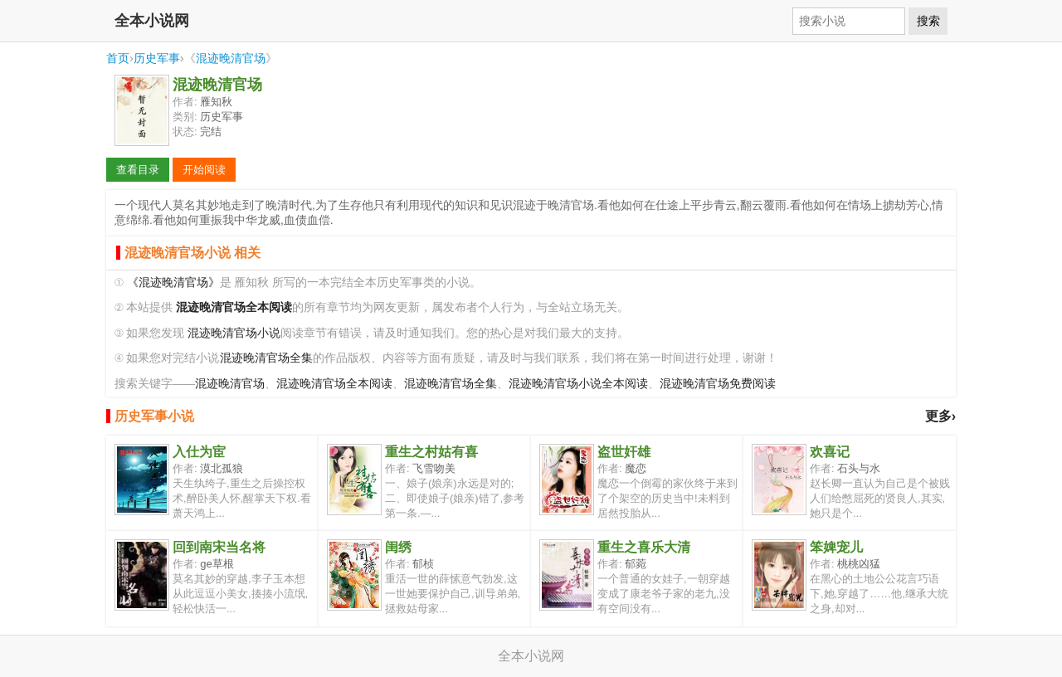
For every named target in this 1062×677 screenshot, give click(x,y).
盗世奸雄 (623, 452)
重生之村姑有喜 (431, 452)
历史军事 (157, 58)
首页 (117, 58)
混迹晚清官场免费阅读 (718, 383)
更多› (940, 416)
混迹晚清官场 (231, 58)
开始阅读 (204, 169)
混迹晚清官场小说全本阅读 (578, 383)
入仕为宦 (199, 452)
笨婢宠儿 (836, 547)
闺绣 (398, 547)
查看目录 (137, 169)
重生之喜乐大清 (643, 547)
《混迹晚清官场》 (173, 282)
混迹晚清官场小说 (234, 333)
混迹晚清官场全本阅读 (334, 383)
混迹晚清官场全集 (266, 358)
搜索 (928, 20)
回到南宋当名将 (219, 547)
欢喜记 (830, 452)
